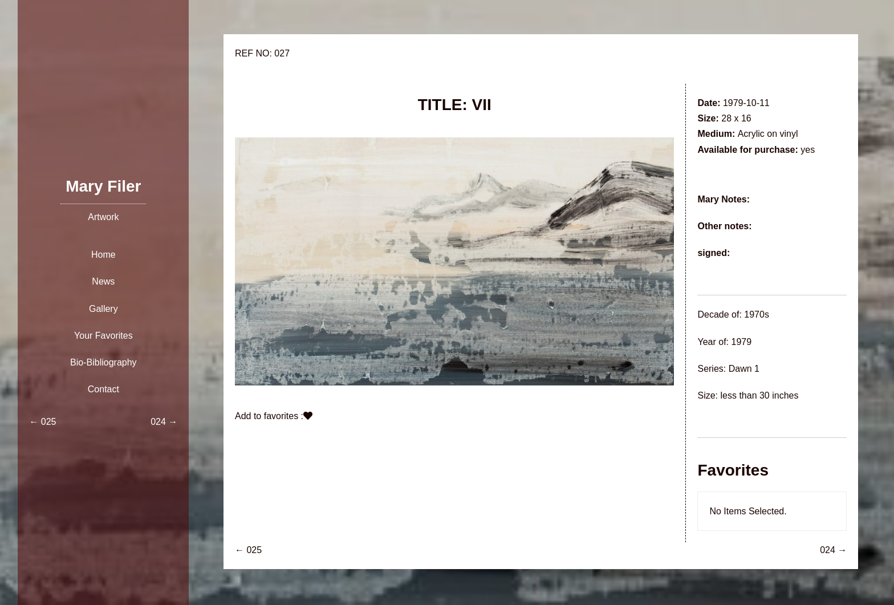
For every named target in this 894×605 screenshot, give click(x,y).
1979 (741, 342)
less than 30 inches (759, 395)
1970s (756, 314)
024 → (833, 550)
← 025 (248, 550)
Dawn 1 (744, 368)
